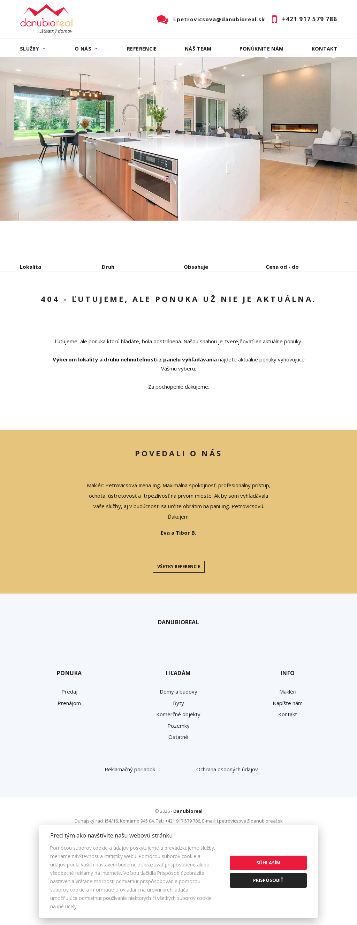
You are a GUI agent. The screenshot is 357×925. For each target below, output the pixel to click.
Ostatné (178, 803)
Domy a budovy (178, 758)
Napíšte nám (288, 769)
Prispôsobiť (268, 880)
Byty (178, 769)
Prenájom (84, 303)
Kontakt (324, 48)
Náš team (198, 48)
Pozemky (178, 792)
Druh (108, 266)
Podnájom (46, 320)
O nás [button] (83, 48)
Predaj (41, 303)
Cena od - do (282, 266)
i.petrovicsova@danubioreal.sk (219, 19)
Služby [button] (29, 48)
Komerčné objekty (178, 781)
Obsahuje (196, 266)
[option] (178, 139)
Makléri (287, 758)
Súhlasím (268, 862)
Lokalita (30, 266)
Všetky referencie (178, 633)
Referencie (142, 48)
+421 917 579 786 (309, 19)
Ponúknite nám (262, 48)
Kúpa (124, 303)
